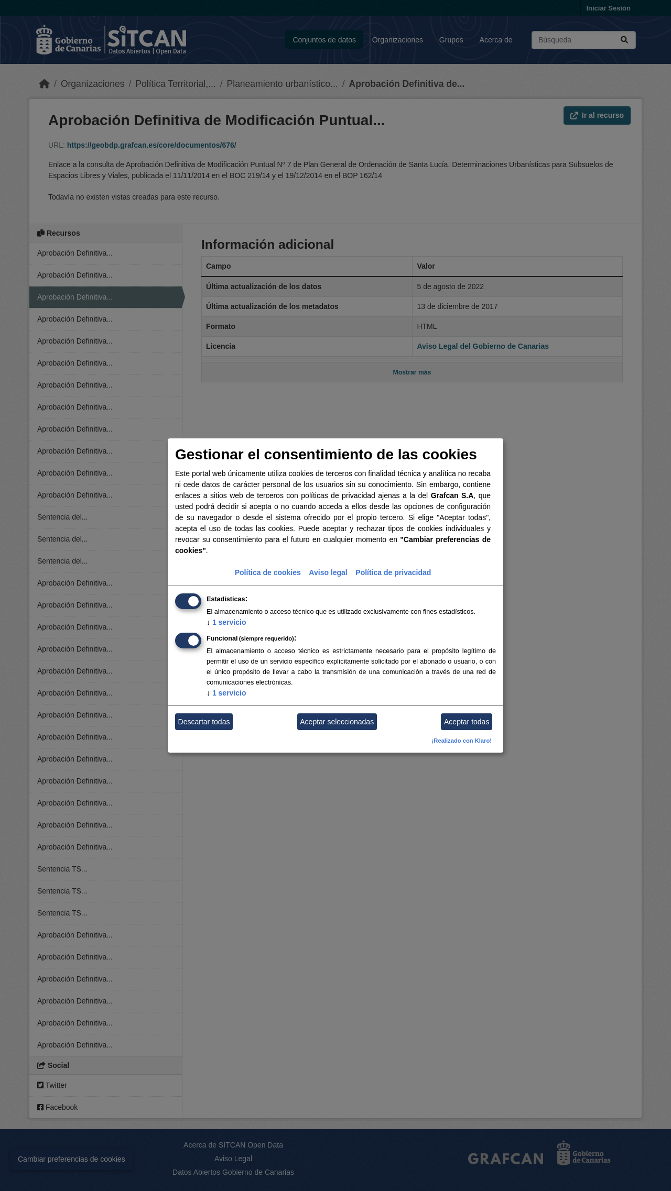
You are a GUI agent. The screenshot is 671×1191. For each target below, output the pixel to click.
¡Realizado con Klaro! (462, 740)
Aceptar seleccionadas (337, 722)
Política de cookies (268, 572)
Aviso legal (328, 572)
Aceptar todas (466, 722)
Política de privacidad (393, 572)
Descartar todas (204, 722)
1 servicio (226, 622)
